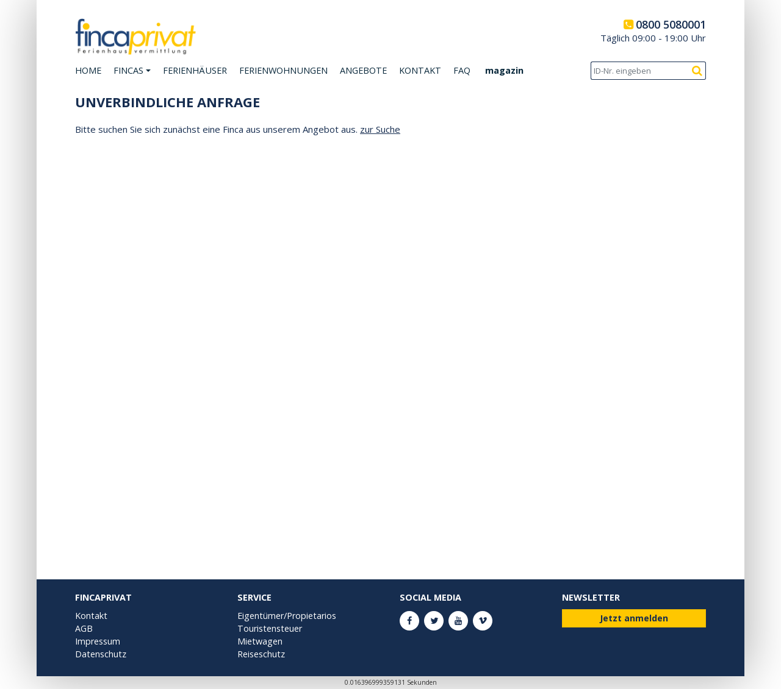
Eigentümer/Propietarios (286, 615)
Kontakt (420, 70)
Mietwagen (260, 641)
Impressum (97, 641)
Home (88, 70)
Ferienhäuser (195, 70)
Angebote (363, 70)
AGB (84, 628)
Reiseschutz (261, 654)
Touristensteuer (269, 628)
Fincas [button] (128, 70)
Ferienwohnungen (283, 70)
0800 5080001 (671, 24)
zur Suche (380, 129)
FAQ (461, 70)
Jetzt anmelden (634, 618)
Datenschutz (100, 654)
